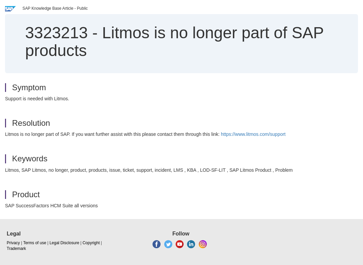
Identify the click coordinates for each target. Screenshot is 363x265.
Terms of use (34, 243)
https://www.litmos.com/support (253, 134)
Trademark (16, 248)
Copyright (91, 243)
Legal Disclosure (64, 243)
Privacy (13, 243)
